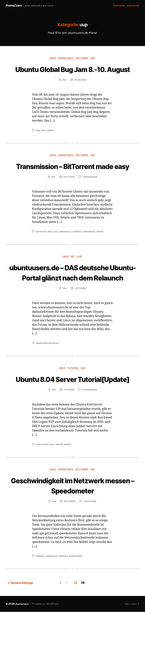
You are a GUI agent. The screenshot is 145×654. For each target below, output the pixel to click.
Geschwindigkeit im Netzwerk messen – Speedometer (72, 528)
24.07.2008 (69, 198)
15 (76, 625)
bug (38, 141)
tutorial (73, 400)
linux (51, 58)
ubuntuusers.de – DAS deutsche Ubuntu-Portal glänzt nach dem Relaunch (72, 299)
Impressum (133, 5)
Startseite (118, 5)
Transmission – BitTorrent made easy (72, 182)
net (73, 278)
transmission (89, 252)
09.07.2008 (69, 544)
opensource (66, 58)
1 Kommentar (90, 544)
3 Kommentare (90, 198)
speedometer (76, 598)
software (82, 58)
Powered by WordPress (46, 646)
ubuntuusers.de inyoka (47, 375)
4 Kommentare (90, 432)
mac (56, 252)
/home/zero (14, 5)
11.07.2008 (68, 432)
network (40, 598)
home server (42, 487)
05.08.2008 (80, 90)
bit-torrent (41, 252)
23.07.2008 (80, 320)
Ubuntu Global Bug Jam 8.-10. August (72, 74)
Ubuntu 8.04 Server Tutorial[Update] (72, 416)
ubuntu (50, 141)
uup (94, 58)
